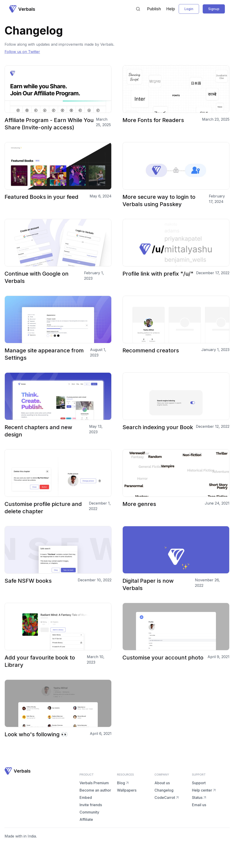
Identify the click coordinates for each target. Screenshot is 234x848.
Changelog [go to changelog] (163, 790)
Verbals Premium (94, 783)
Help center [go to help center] (204, 790)
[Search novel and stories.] (138, 9)
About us (162, 783)
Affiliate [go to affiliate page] (86, 819)
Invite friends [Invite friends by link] (91, 805)
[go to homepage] (22, 9)
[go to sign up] (214, 8)
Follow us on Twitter (22, 51)
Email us (199, 805)
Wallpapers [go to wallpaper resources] (126, 790)
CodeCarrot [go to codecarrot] (167, 797)
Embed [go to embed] (86, 797)
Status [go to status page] (199, 797)
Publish (154, 8)
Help (170, 8)
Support (199, 783)
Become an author (95, 790)
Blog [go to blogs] (123, 783)
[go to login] (189, 9)
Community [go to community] (89, 812)
